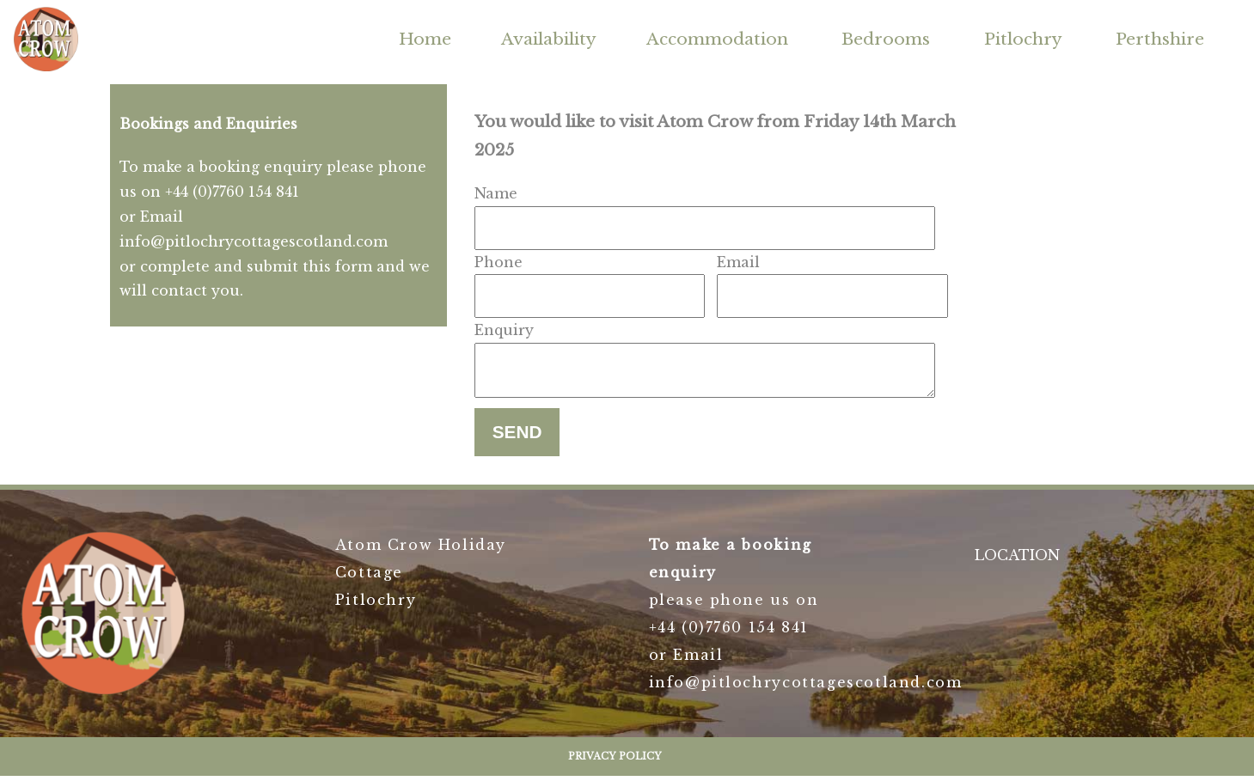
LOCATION (1017, 560)
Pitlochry (1023, 38)
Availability (548, 38)
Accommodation (717, 38)
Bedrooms (885, 38)
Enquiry (504, 330)
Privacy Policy (615, 761)
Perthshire (1160, 38)
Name (495, 193)
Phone (498, 262)
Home (425, 38)
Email (738, 262)
